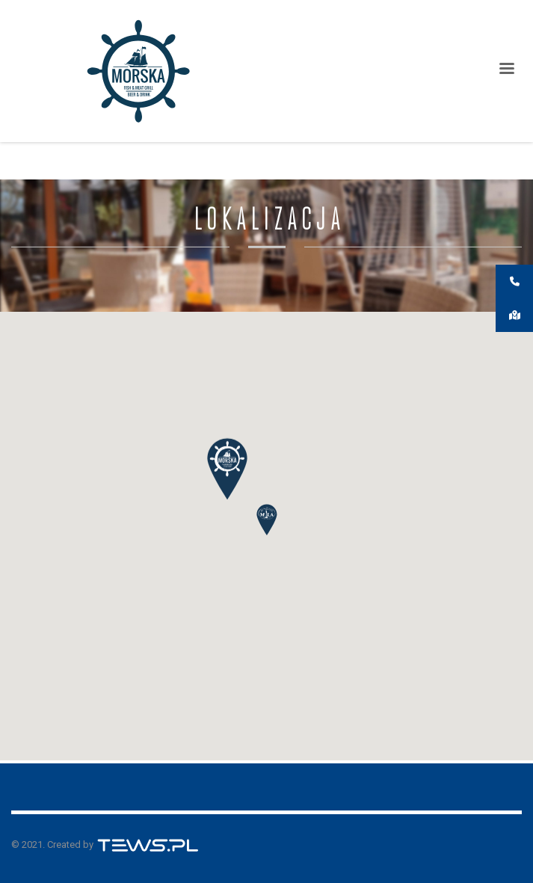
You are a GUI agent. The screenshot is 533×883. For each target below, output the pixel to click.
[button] (266, 520)
